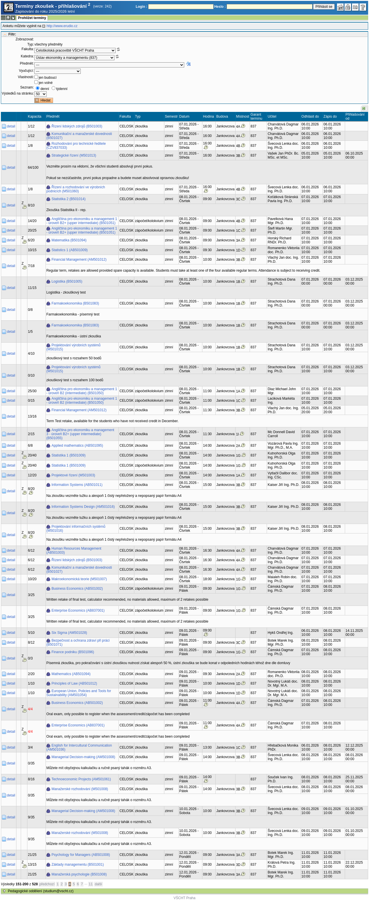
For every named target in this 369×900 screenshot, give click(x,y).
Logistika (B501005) (67, 281)
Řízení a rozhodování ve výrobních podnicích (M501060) (75, 189)
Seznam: (27, 87)
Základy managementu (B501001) (78, 865)
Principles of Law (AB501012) (74, 683)
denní (44, 89)
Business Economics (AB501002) (77, 589)
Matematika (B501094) (69, 240)
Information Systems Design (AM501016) (83, 507)
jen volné (45, 83)
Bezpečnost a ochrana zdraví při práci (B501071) (78, 642)
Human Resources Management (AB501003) (73, 550)
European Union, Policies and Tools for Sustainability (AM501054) (78, 693)
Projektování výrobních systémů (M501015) (73, 347)
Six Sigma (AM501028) (69, 633)
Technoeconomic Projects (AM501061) (81, 779)
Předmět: (27, 63)
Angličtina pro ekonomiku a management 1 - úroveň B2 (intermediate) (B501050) (81, 391)
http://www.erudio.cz (61, 26)
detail (11, 126)
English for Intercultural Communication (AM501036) (79, 747)
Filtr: (12, 34)
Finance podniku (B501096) (73, 652)
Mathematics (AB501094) (71, 674)
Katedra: (27, 56)
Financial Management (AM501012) (79, 260)
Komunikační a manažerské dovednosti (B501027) (79, 136)
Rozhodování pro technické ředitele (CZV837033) (76, 146)
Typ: (30, 44)
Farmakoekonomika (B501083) (75, 303)
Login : (141, 7)
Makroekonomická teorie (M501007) (79, 579)
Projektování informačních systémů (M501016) (76, 529)
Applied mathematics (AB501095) (77, 446)
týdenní (61, 89)
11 (91, 884)
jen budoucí (48, 78)
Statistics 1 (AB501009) (70, 250)
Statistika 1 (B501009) (69, 455)
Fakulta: (28, 49)
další (98, 884)
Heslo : (220, 7)
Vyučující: (26, 71)
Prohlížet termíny (32, 18)
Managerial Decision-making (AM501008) (83, 757)
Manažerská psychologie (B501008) (79, 874)
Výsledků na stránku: (18, 93)
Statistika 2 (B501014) (69, 199)
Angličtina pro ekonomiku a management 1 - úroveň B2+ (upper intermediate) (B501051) (81, 221)
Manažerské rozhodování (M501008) (80, 789)
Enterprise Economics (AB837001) (78, 610)
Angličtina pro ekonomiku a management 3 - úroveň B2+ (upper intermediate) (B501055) (80, 434)
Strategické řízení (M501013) (74, 155)
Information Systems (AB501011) (77, 485)
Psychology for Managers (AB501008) (81, 855)
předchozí (46, 884)
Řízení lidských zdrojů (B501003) (77, 126)
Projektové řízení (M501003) (73, 475)
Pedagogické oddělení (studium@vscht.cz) (41, 891)
